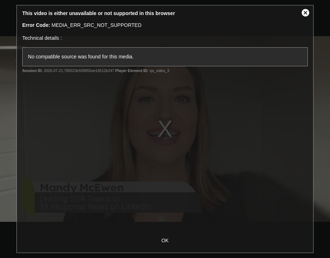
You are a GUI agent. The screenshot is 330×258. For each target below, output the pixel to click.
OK (164, 240)
